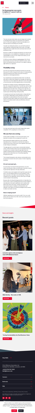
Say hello (7, 359)
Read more (6, 258)
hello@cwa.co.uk (7, 373)
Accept (14, 410)
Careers (4, 379)
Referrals (5, 383)
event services (21, 59)
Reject (21, 410)
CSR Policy (16, 393)
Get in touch (23, 2)
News (7, 7)
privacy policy (14, 407)
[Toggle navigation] (32, 3)
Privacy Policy (21, 393)
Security (26, 393)
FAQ (3, 388)
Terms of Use (4, 393)
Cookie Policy (10, 393)
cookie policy (22, 407)
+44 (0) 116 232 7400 (8, 371)
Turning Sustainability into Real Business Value (16, 335)
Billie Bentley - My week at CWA (12, 295)
